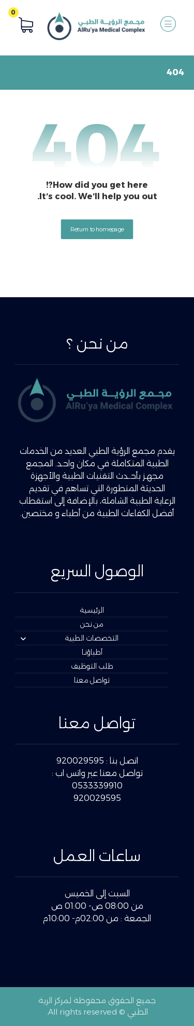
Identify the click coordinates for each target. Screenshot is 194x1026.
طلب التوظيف (92, 666)
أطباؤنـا (92, 652)
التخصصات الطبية (69, 638)
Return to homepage (97, 228)
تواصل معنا (92, 680)
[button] (168, 24)
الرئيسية (92, 610)
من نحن (91, 624)
